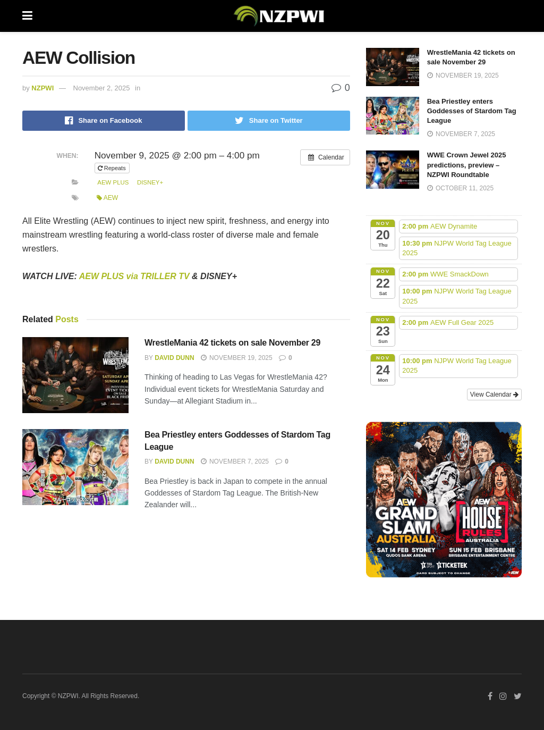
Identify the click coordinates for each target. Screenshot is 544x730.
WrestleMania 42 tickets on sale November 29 (232, 342)
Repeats (113, 168)
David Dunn (174, 358)
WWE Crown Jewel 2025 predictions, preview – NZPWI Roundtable (466, 164)
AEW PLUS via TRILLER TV (134, 276)
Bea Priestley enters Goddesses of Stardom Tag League (471, 110)
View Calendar (494, 394)
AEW (107, 198)
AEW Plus (113, 182)
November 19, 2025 (237, 358)
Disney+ (150, 182)
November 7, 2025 (235, 461)
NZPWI (42, 88)
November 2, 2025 (101, 88)
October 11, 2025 (460, 188)
